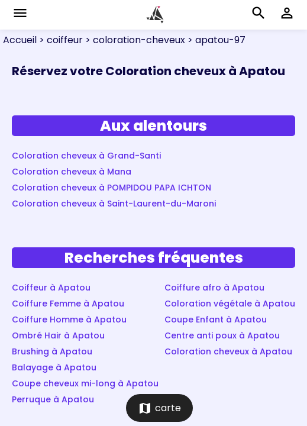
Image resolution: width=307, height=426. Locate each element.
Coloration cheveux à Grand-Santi (86, 156)
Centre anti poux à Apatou (222, 335)
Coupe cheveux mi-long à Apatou (85, 383)
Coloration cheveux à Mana (71, 172)
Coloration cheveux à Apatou (228, 351)
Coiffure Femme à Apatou (68, 303)
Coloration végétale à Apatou (229, 303)
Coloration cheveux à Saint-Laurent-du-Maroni (114, 203)
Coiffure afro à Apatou (214, 287)
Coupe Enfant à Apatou (215, 319)
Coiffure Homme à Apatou (69, 319)
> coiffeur (60, 40)
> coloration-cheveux (134, 40)
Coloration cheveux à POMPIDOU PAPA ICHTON (111, 187)
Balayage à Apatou (54, 367)
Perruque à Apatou (53, 399)
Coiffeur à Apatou (51, 287)
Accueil (20, 40)
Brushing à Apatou (52, 351)
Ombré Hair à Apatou (58, 335)
